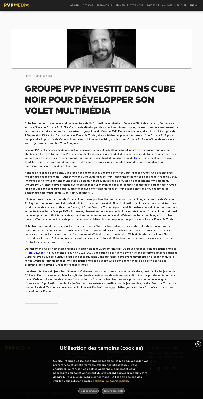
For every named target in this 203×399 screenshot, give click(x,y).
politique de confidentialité (111, 380)
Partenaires (136, 5)
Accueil (74, 5)
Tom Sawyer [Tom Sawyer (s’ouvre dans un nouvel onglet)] (35, 252)
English (194, 5)
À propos (88, 5)
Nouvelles (166, 5)
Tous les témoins (88, 391)
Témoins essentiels (113, 391)
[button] (198, 344)
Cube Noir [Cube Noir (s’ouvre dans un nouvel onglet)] (140, 158)
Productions (104, 5)
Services (121, 5)
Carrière (152, 5)
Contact (181, 5)
